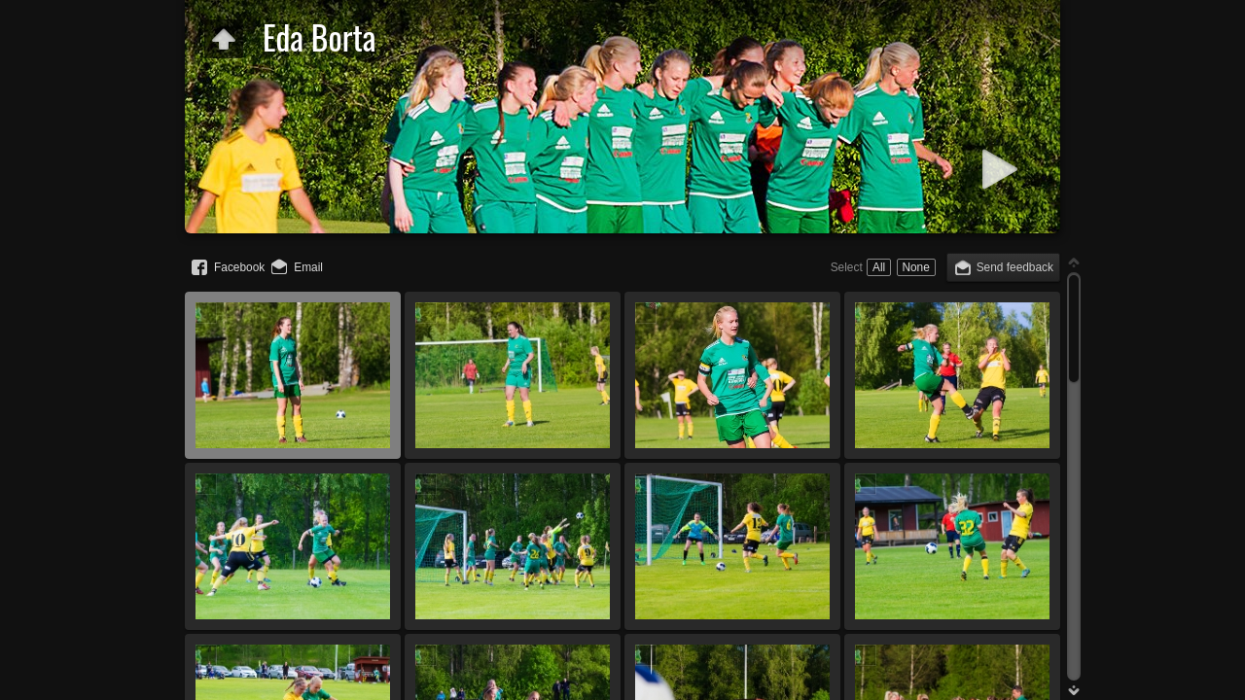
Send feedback (1015, 267)
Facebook (239, 267)
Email (308, 267)
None (915, 267)
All (878, 267)
